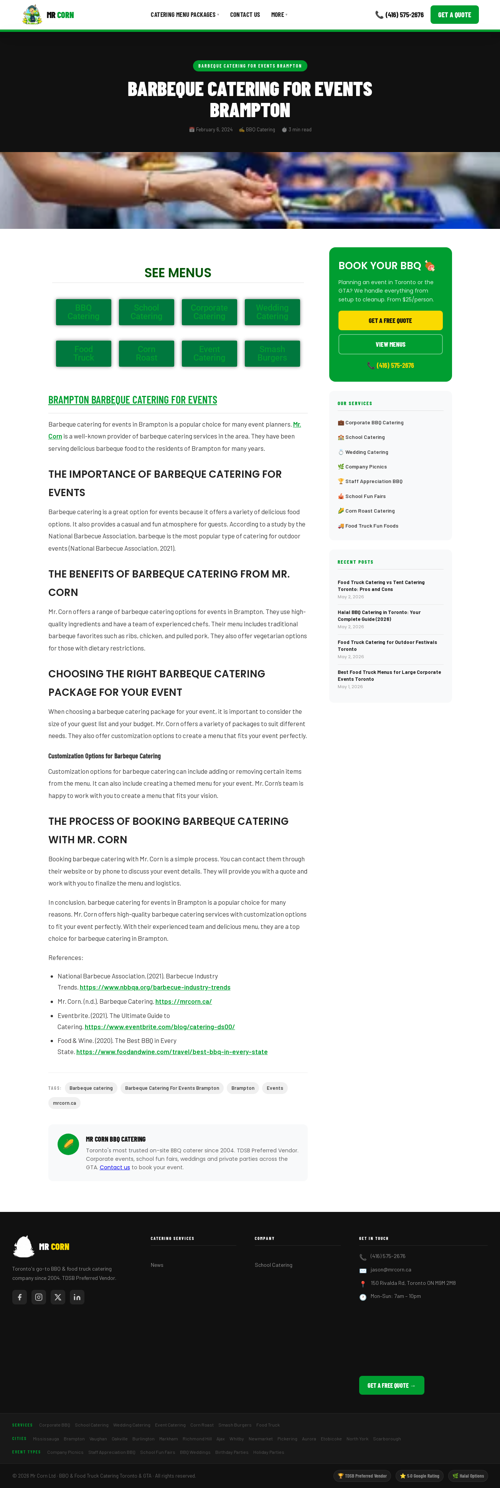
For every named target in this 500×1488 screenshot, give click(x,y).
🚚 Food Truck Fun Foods (368, 525)
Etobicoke (331, 1438)
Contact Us (245, 14)
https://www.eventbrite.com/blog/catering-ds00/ (160, 1026)
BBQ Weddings (195, 1452)
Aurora (309, 1438)
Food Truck (268, 1424)
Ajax (220, 1438)
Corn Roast (202, 1424)
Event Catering (170, 1424)
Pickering (287, 1438)
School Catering (273, 1264)
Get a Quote (454, 14)
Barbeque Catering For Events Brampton (250, 65)
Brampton (242, 1088)
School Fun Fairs (157, 1452)
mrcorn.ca (64, 1103)
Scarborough (387, 1438)
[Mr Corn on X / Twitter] (58, 1297)
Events (275, 1088)
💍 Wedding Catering (363, 452)
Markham (168, 1438)
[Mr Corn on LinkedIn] (77, 1297)
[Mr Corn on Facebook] (19, 1297)
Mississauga (46, 1438)
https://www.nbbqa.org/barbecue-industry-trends (155, 987)
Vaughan (98, 1438)
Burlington (143, 1438)
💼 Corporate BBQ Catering (371, 422)
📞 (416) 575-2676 (390, 365)
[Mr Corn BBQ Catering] (47, 14)
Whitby (236, 1438)
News (157, 1264)
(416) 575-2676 (388, 1256)
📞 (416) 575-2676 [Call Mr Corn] (399, 14)
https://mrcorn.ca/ (183, 1001)
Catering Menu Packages (185, 14)
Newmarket (261, 1438)
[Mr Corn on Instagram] (38, 1297)
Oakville (120, 1438)
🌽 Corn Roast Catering (366, 510)
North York (357, 1438)
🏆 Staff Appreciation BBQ (370, 481)
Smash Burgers (235, 1424)
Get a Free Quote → (392, 1385)
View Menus (391, 344)
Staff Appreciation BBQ (111, 1452)
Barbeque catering (91, 1088)
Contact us (115, 1167)
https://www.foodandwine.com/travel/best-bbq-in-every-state (172, 1051)
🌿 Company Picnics (362, 466)
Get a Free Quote (390, 320)
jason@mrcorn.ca (391, 1269)
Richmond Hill (197, 1438)
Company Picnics (65, 1452)
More (279, 14)
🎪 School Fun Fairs (362, 496)
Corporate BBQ (54, 1424)
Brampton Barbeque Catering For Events (132, 399)
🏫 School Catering (361, 437)
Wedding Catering (131, 1424)
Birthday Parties (232, 1452)
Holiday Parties (268, 1452)
